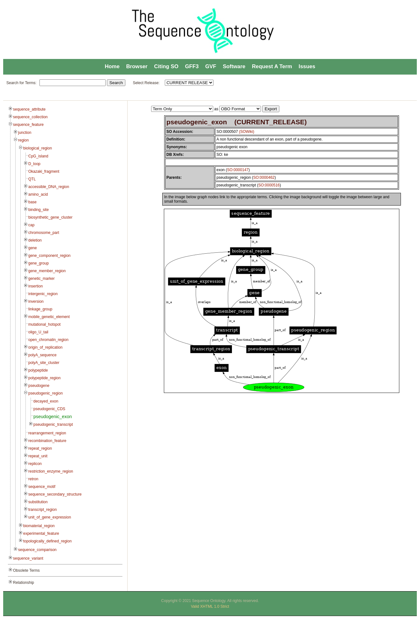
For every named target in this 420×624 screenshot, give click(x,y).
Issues (307, 66)
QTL (32, 179)
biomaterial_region (39, 526)
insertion (35, 286)
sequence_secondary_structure (54, 494)
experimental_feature (41, 533)
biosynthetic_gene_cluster (50, 217)
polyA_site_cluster (43, 362)
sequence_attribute (29, 109)
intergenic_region (43, 294)
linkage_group (40, 309)
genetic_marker (41, 278)
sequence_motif (41, 486)
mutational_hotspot (44, 324)
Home (112, 66)
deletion (35, 240)
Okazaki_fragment (43, 171)
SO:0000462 (264, 177)
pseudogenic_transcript (53, 424)
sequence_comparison (37, 550)
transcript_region (42, 509)
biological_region (37, 148)
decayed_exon (45, 401)
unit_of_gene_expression (49, 517)
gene (32, 248)
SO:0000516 (269, 185)
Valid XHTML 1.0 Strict (210, 606)
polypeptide (38, 370)
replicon (35, 463)
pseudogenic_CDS (49, 409)
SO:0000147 (237, 170)
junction (24, 132)
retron (33, 479)
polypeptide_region (44, 378)
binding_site (38, 209)
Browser (136, 66)
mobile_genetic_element (49, 317)
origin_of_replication (45, 347)
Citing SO (166, 66)
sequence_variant (28, 558)
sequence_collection (30, 117)
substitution (38, 502)
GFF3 (192, 66)
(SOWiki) (246, 131)
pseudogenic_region (45, 393)
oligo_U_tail (38, 332)
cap (31, 225)
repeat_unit (37, 456)
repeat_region (40, 448)
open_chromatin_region (48, 339)
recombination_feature (47, 441)
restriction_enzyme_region (50, 471)
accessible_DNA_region (48, 187)
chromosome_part (43, 232)
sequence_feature (28, 124)
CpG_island (38, 156)
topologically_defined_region (47, 541)
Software (234, 66)
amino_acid (38, 194)
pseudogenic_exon (52, 416)
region (23, 140)
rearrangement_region (47, 433)
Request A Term (272, 66)
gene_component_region (49, 255)
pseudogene (38, 385)
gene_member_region (47, 271)
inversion (36, 301)
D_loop (34, 164)
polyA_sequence (42, 355)
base (32, 202)
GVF (210, 66)
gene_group (38, 263)
